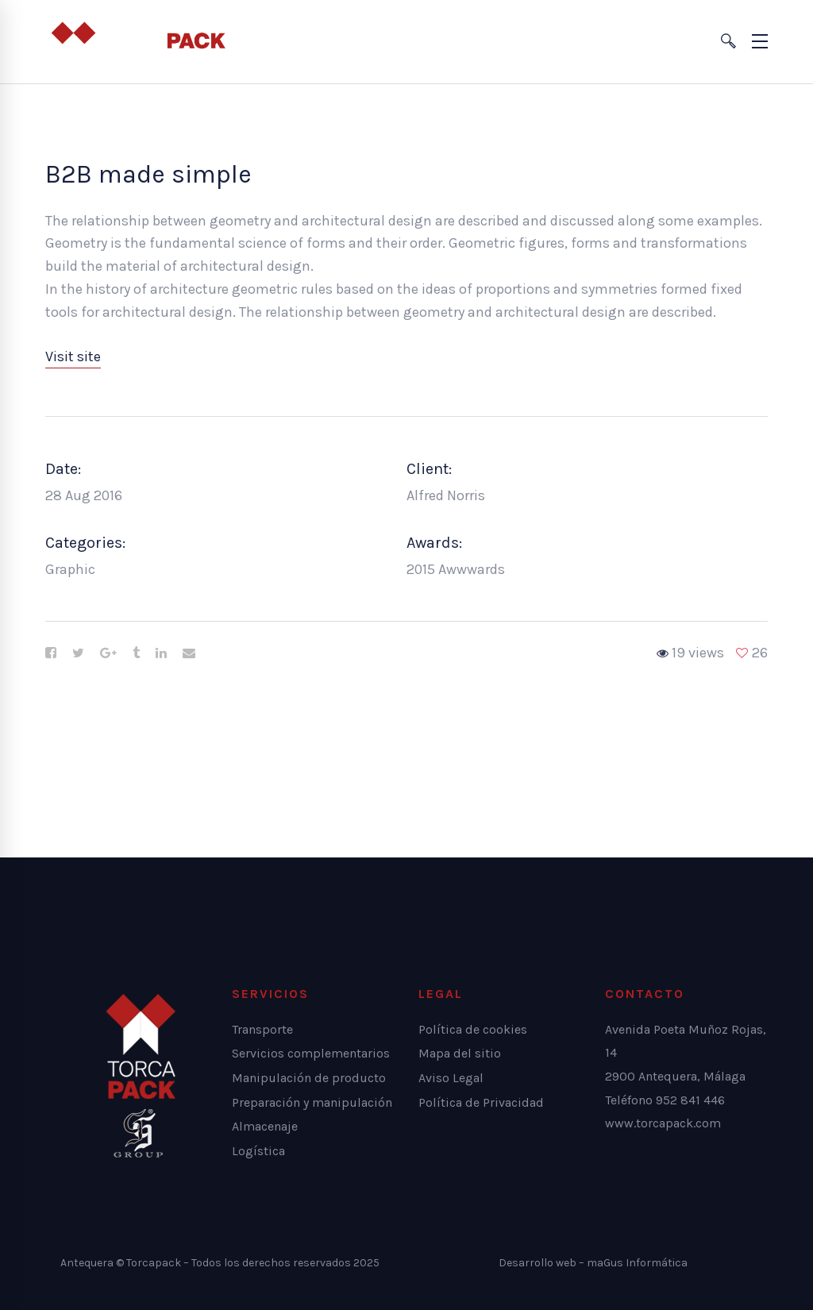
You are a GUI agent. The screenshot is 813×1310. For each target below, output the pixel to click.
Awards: (434, 543)
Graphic (70, 569)
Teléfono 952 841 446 (665, 1100)
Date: (63, 469)
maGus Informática (637, 1263)
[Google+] (108, 653)
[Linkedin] (161, 653)
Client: (429, 469)
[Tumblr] (136, 653)
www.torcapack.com (663, 1123)
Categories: (85, 543)
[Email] (189, 653)
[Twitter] (78, 653)
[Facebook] (51, 653)
